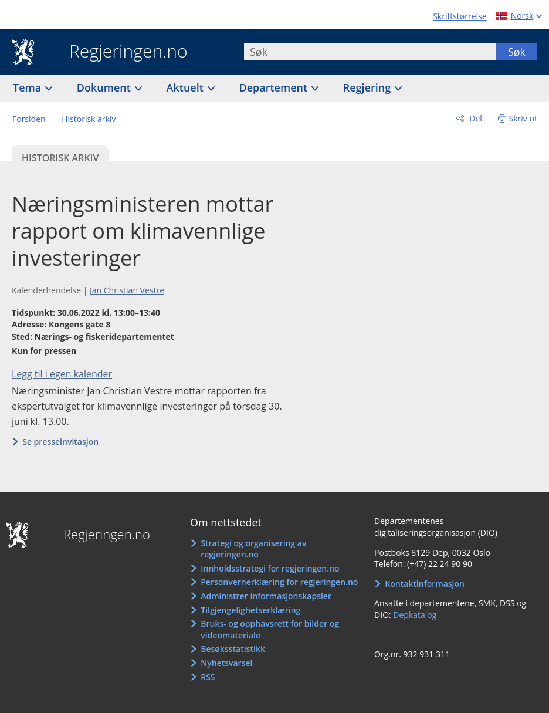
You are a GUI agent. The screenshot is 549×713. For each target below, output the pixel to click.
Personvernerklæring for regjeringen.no (279, 581)
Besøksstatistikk (233, 648)
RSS (208, 676)
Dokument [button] (105, 87)
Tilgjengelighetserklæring (250, 610)
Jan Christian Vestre (127, 290)
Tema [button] (28, 87)
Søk (517, 52)
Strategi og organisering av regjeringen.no (253, 549)
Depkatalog (414, 614)
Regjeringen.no (120, 52)
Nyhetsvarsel (226, 662)
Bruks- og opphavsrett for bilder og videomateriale (270, 629)
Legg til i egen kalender (62, 373)
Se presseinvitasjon (60, 441)
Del (474, 118)
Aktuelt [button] (186, 87)
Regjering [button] (368, 87)
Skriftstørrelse (459, 16)
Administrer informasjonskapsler (266, 596)
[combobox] (370, 51)
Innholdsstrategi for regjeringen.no (270, 568)
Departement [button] (274, 87)
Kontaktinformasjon (425, 583)
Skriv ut (523, 118)
